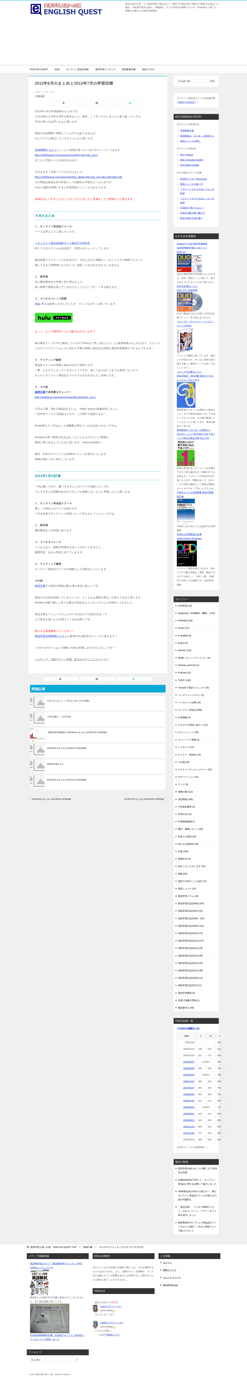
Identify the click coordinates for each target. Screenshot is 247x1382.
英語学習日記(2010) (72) (190, 933)
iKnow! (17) (184, 628)
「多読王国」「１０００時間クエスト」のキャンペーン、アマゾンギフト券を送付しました (197, 1211)
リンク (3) (183, 784)
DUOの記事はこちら (187, 286)
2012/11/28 (189, 1133)
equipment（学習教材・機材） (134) (196, 613)
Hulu (38, 303)
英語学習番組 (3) (186, 993)
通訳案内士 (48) (186, 1007)
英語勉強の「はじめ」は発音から (197, 136)
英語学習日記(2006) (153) (191, 903)
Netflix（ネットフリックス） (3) (194, 658)
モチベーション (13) (188, 777)
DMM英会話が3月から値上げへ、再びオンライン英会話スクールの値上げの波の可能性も (197, 1195)
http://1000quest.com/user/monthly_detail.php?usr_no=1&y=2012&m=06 (78, 177)
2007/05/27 (189, 1088)
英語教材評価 (129, 69)
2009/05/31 (189, 1113)
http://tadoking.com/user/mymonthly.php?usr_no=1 (65, 397)
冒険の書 (40, 96)
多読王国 (40, 392)
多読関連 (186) (185, 799)
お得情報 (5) (184, 717)
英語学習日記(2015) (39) (190, 970)
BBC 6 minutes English (191, 160)
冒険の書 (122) (185, 791)
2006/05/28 (189, 1068)
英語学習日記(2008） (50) (191, 918)
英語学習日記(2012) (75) (190, 948)
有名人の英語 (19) (187, 836)
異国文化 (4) (184, 859)
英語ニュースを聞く (190, 141)
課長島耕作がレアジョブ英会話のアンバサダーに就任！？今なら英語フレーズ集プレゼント (197, 1226)
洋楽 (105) (183, 851)
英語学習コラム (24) (188, 896)
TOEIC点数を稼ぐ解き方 (192, 213)
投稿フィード (169, 1270)
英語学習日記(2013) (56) (190, 955)
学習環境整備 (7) (186, 821)
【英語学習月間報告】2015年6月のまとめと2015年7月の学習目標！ (77, 732)
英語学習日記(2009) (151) (191, 926)
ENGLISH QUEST (39, 69)
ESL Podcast (186, 154)
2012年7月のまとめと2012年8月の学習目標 (144, 799)
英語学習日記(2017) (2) (190, 985)
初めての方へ (149, 69)
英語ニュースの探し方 (191, 184)
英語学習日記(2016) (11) (190, 978)
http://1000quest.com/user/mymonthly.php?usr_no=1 (66, 155)
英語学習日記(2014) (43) (190, 963)
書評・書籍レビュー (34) (190, 829)
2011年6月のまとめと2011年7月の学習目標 (66, 780)
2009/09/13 (189, 1120)
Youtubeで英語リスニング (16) (193, 687)
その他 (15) (184, 762)
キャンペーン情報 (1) (189, 739)
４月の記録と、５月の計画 (59, 717)
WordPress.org (170, 1285)
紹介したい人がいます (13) (191, 866)
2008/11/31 (189, 1100)
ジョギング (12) (186, 747)
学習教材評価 (187, 130)
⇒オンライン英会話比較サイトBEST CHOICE (62, 243)
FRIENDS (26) (185, 620)
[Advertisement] (123, 41)
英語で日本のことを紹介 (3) (192, 881)
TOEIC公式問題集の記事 (189, 534)
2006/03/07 (189, 1062)
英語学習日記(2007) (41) (190, 911)
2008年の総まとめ (55, 764)
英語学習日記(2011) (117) (191, 940)
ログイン (167, 1262)
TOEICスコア (113, 1334)
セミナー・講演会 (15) (189, 754)
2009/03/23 (189, 1107)
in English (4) (184, 635)
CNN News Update (189, 165)
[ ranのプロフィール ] (111, 1306)
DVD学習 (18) (185, 605)
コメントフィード (172, 1277)
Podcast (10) (184, 672)
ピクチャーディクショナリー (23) (195, 769)
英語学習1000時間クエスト (51, 636)
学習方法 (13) (185, 814)
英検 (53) (182, 873)
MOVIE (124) (184, 650)
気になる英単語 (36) (188, 844)
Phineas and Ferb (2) (188, 665)
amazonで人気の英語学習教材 (192, 243)
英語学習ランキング (105, 69)
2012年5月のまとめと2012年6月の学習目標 (51, 799)
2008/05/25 (189, 1094)
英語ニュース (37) (187, 888)
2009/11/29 (189, 1126)
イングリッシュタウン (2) (191, 695)
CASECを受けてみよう (192, 207)
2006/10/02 (189, 1074)
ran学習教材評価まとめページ (192, 247)
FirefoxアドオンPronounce (193, 179)
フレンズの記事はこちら (189, 372)
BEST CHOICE (186, 102)
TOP (53, 1247)
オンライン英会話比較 (77, 69)
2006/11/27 (189, 1081)
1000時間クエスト (46, 150)
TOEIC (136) (184, 680)
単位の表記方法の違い (191, 218)
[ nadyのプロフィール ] (111, 1322)
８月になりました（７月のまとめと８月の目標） (69, 701)
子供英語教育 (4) (186, 806)
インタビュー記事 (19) (189, 702)
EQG (57, 69)
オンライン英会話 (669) (190, 710)
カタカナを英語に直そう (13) (193, 725)
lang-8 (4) (183, 643)
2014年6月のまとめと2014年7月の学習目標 (66, 748)
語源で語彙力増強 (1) (189, 1000)
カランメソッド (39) (188, 732)
